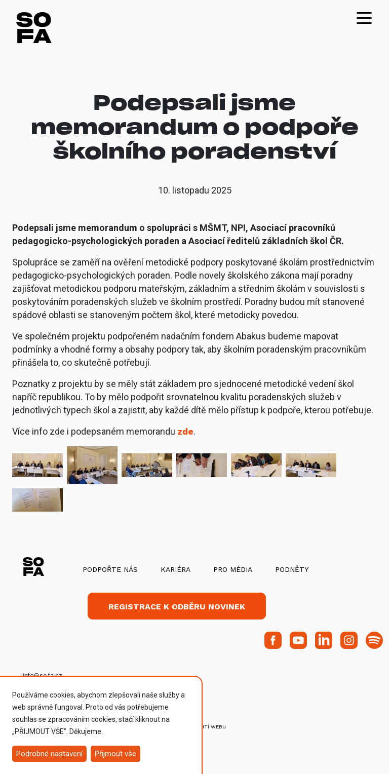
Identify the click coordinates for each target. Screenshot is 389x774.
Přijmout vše (115, 753)
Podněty (291, 569)
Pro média (232, 569)
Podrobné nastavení (49, 753)
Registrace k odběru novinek (176, 606)
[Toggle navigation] (364, 17)
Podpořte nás (110, 569)
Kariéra (175, 569)
